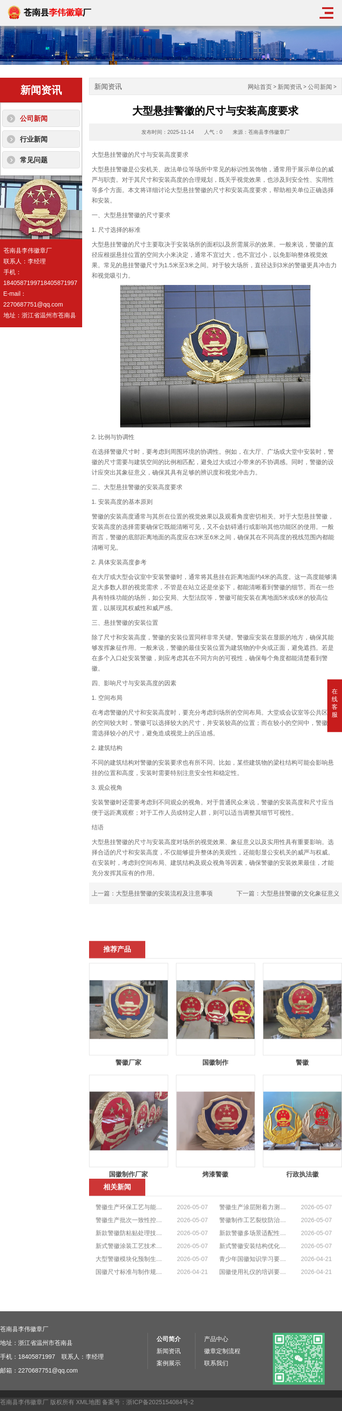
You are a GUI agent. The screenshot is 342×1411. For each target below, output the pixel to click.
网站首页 (260, 87)
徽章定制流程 (222, 1398)
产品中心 (216, 1386)
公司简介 (169, 1386)
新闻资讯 (290, 87)
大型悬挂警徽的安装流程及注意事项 (164, 893)
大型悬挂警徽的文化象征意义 (300, 893)
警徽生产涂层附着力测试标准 (253, 1262)
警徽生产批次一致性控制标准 (129, 1275)
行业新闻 (34, 139)
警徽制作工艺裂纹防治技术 (253, 1275)
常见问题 (34, 160)
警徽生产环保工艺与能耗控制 (129, 1262)
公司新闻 (34, 118)
